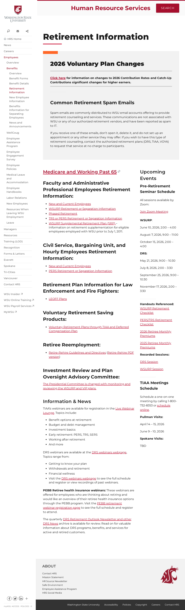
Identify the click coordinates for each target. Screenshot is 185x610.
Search (167, 8)
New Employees (17, 203)
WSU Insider (12, 294)
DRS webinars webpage (109, 452)
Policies (25, 606)
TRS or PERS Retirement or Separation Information (85, 218)
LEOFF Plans (58, 299)
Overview (13, 62)
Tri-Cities (9, 272)
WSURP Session (151, 369)
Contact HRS (12, 284)
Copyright (141, 604)
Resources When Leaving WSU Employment (18, 213)
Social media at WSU (26, 599)
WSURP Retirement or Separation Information (82, 208)
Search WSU (8, 31)
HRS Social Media (52, 592)
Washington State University (18, 14)
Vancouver (11, 278)
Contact (17, 31)
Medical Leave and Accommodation (17, 178)
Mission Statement (53, 577)
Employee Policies (13, 167)
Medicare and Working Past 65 (80, 172)
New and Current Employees (70, 204)
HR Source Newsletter (54, 581)
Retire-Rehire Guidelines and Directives (77, 352)
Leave (10, 222)
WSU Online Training (17, 300)
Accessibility (111, 604)
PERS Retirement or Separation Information (80, 271)
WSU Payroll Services (17, 306)
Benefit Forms (18, 78)
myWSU (7, 606)
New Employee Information (19, 99)
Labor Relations (17, 197)
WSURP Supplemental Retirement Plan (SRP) (82, 223)
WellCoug (13, 132)
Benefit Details (19, 83)
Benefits (12, 68)
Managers (10, 229)
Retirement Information (17, 90)
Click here (58, 78)
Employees (11, 57)
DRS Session (149, 362)
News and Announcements (20, 124)
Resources (10, 235)
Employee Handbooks (14, 189)
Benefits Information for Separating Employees (19, 112)
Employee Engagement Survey (15, 155)
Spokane (9, 266)
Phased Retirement (63, 213)
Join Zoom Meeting (154, 211)
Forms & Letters (14, 253)
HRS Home (14, 39)
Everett (8, 259)
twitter (15, 599)
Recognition (12, 247)
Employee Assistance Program (13, 142)
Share (27, 31)
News (7, 45)
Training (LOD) (13, 241)
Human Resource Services (110, 8)
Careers (9, 51)
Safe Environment (52, 585)
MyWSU (9, 312)
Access (15, 606)
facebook (9, 599)
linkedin (20, 599)
